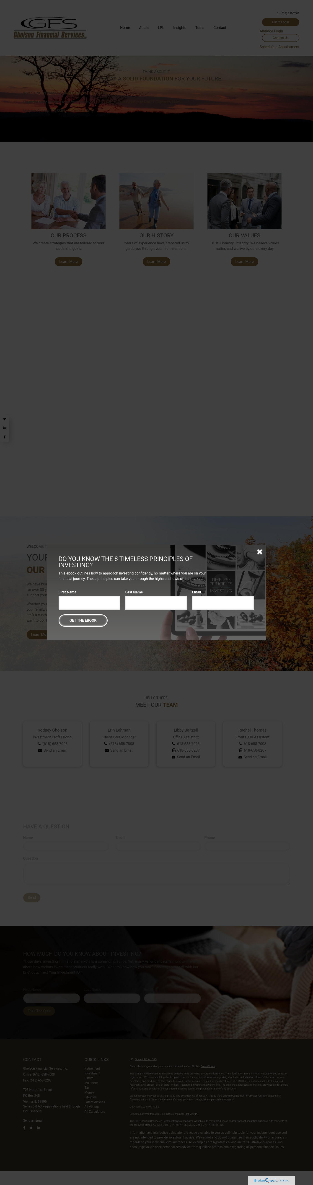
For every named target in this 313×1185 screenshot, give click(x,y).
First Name (68, 592)
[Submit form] (83, 620)
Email (196, 592)
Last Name (134, 592)
